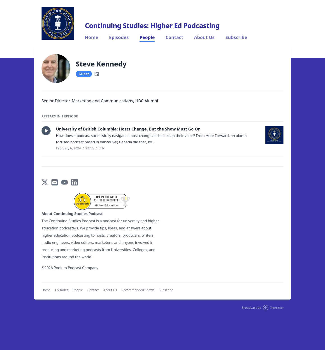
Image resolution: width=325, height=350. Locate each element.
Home (91, 37)
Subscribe (236, 37)
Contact (174, 37)
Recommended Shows (137, 290)
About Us (204, 37)
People (147, 37)
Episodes (119, 37)
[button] (46, 130)
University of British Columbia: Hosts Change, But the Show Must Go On (128, 129)
